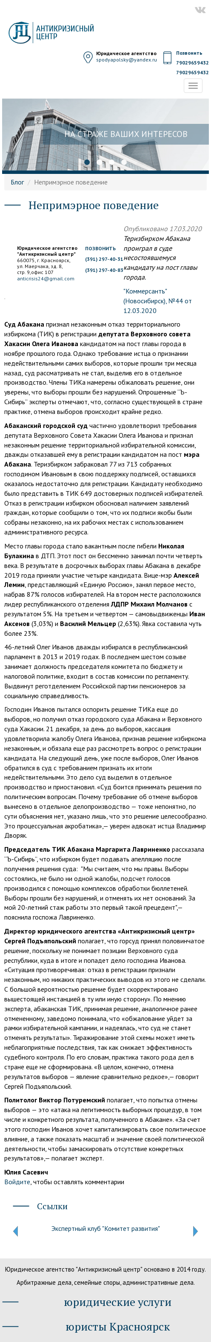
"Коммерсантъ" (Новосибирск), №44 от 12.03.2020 (157, 301)
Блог (17, 182)
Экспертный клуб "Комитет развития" (105, 1228)
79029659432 (192, 62)
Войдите (17, 1181)
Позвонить (189, 53)
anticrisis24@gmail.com (45, 278)
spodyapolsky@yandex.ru (126, 59)
